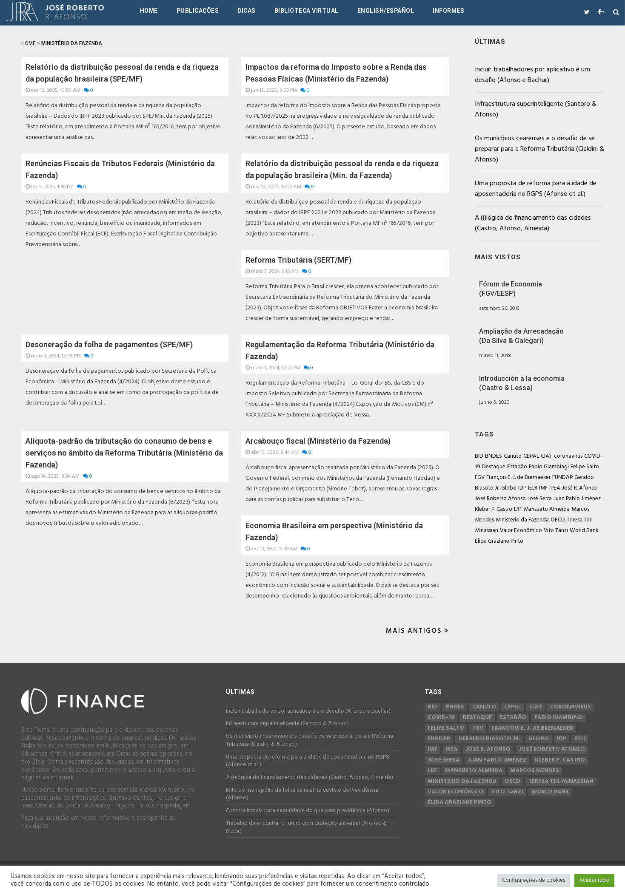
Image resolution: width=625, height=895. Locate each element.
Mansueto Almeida (547, 509)
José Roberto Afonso (500, 498)
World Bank (584, 530)
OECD (558, 519)
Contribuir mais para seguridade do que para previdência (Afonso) (307, 810)
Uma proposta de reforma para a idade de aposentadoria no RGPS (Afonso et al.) (535, 189)
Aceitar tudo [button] (594, 880)
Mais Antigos (417, 631)
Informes (448, 10)
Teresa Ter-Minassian (561, 781)
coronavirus (568, 456)
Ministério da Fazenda (522, 519)
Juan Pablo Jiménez (577, 498)
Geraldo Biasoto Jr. (489, 739)
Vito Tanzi (556, 530)
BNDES (493, 456)
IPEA (554, 488)
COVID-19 (441, 718)
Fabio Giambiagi (549, 466)
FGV (480, 477)
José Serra (540, 498)
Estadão (517, 466)
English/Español (385, 10)
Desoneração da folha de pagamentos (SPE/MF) (109, 344)
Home (149, 10)
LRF (518, 509)
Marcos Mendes (535, 771)
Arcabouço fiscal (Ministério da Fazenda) (318, 440)
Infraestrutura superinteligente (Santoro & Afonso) (535, 109)
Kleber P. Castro (493, 509)
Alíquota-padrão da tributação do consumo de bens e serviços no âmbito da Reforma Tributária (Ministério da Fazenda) (124, 452)
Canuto (513, 456)
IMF (543, 488)
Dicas (246, 10)
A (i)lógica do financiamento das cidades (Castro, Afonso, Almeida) (533, 223)
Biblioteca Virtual (306, 10)
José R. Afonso (579, 488)
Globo (509, 488)
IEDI (532, 488)
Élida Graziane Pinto (499, 541)
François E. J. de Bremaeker (518, 477)
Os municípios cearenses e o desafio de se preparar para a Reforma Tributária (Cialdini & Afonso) (539, 149)
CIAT (546, 456)
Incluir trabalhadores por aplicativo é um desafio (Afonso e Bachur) (532, 75)
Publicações (198, 10)
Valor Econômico (521, 530)
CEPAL (531, 456)
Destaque (493, 466)
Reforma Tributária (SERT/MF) (298, 259)
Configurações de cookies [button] (533, 880)
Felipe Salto (585, 466)
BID (479, 456)
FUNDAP (562, 477)
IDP (522, 488)
